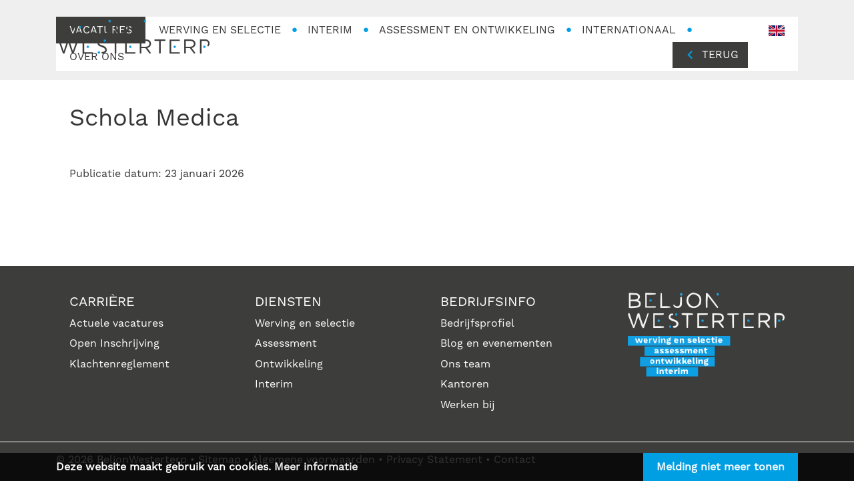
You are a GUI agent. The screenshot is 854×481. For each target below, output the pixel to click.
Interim (274, 384)
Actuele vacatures (116, 323)
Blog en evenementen (496, 343)
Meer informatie (316, 467)
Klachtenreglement (119, 364)
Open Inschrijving (114, 343)
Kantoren (464, 384)
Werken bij (467, 405)
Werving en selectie (305, 323)
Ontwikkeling (289, 364)
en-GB (777, 31)
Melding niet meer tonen (721, 467)
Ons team (465, 364)
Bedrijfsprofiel (477, 323)
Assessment (286, 343)
